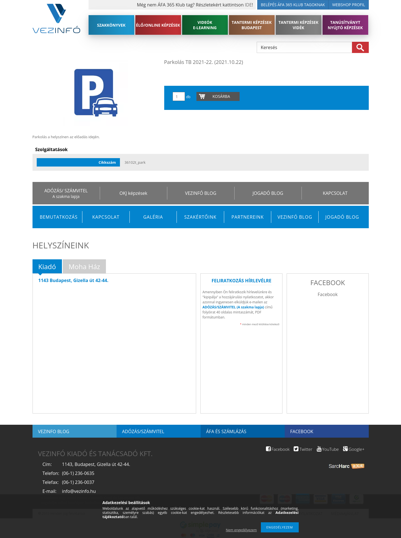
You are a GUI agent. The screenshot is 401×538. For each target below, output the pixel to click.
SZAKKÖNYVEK (111, 25)
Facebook (328, 294)
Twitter (303, 449)
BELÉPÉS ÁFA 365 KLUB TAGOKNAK (293, 4)
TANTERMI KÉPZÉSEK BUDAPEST (252, 25)
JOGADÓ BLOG (267, 193)
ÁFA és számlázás (226, 431)
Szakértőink (200, 217)
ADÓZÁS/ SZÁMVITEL (66, 191)
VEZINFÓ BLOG (200, 193)
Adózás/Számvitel (143, 431)
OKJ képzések (133, 193)
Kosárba (221, 96)
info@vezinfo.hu (79, 491)
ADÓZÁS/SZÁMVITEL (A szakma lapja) (233, 307)
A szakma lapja (65, 196)
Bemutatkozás (59, 217)
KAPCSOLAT (335, 193)
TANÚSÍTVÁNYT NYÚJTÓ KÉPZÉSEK (345, 25)
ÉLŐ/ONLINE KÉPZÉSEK (158, 25)
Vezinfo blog (53, 431)
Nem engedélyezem (241, 530)
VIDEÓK (205, 25)
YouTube (328, 449)
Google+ (353, 449)
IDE (248, 5)
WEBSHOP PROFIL (348, 4)
